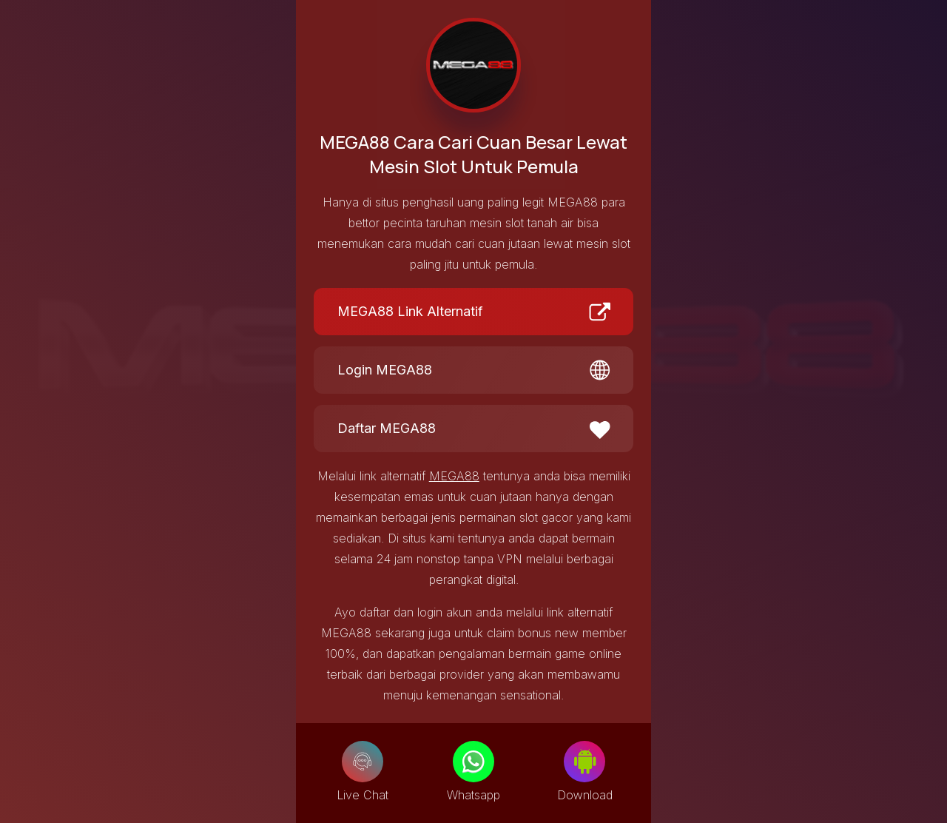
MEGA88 (454, 475)
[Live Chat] (362, 761)
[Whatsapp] (473, 761)
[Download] (584, 761)
